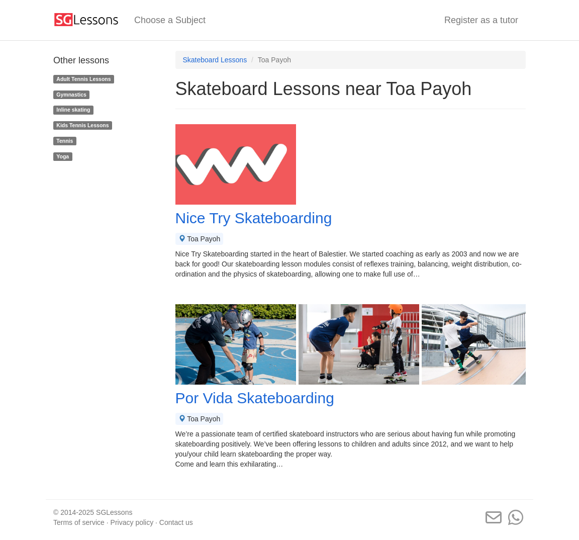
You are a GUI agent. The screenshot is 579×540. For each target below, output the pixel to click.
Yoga (62, 156)
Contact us (176, 522)
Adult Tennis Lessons (83, 79)
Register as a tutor (481, 20)
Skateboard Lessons (215, 60)
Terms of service (79, 522)
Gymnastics (71, 95)
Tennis (64, 141)
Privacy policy (132, 522)
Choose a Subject (170, 20)
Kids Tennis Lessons (82, 125)
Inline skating (73, 110)
